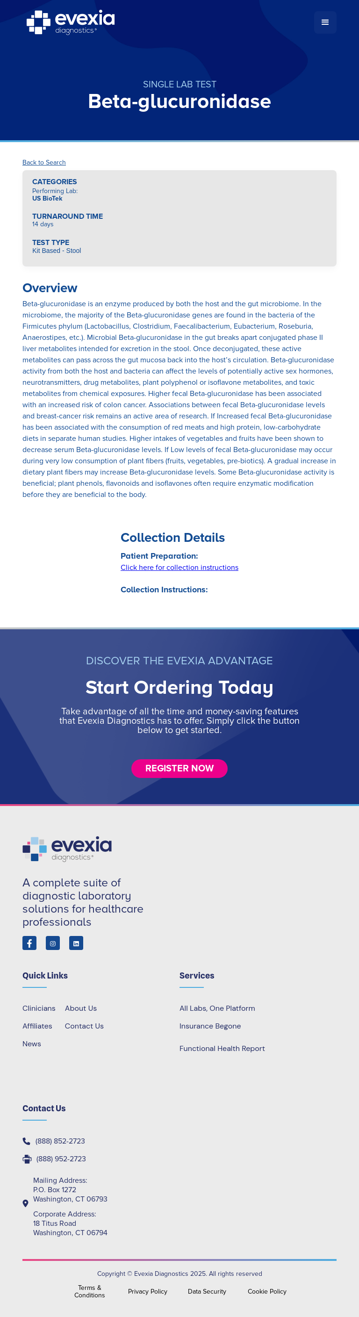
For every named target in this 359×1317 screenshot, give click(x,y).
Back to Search (44, 162)
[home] (168, 22)
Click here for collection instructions (179, 567)
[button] (325, 22)
